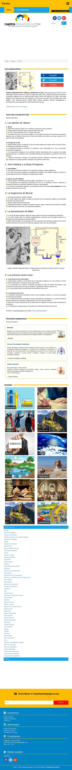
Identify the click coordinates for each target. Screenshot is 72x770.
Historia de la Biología (10, 535)
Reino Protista (8, 597)
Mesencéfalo (7, 635)
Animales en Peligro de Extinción (13, 595)
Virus (5, 640)
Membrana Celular (9, 557)
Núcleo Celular (8, 562)
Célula (6, 553)
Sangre (6, 629)
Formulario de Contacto (10, 732)
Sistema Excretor (9, 618)
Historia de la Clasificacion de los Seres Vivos (17, 577)
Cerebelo (6, 633)
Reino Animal (8, 582)
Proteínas (7, 568)
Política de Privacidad (10, 728)
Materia (6, 541)
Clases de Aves (8, 593)
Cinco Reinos (8, 579)
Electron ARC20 (23, 10)
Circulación (7, 622)
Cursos (35, 3)
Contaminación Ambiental (11, 653)
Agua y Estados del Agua (11, 548)
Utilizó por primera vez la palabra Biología (16, 537)
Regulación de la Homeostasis (13, 575)
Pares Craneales (9, 638)
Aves (5, 591)
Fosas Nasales (8, 615)
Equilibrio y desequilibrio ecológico (14, 642)
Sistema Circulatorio (10, 620)
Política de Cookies (9, 730)
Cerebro (6, 631)
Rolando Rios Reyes (53, 767)
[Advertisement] (36, 44)
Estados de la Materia (10, 544)
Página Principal (8, 717)
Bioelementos (8, 546)
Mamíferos (7, 588)
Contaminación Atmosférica (12, 656)
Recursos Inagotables (10, 647)
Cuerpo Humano (9, 602)
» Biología (10, 338)
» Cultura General (12, 376)
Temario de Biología (21, 106)
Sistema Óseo (8, 609)
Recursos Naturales (10, 644)
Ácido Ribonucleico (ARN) (11, 566)
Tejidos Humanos (9, 604)
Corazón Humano (9, 624)
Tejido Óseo (7, 611)
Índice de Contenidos (10, 719)
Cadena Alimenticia (9, 649)
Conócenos (7, 720)
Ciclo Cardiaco (8, 626)
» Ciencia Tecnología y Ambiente (16, 358)
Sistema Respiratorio (10, 613)
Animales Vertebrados (10, 586)
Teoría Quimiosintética (39, 311)
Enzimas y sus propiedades (12, 570)
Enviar (61, 702)
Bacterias (6, 600)
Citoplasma (7, 559)
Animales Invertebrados (11, 584)
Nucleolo (6, 564)
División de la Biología (10, 539)
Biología (13, 61)
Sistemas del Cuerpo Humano (13, 606)
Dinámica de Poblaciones (11, 651)
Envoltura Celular (9, 555)
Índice (7, 61)
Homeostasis (8, 573)
